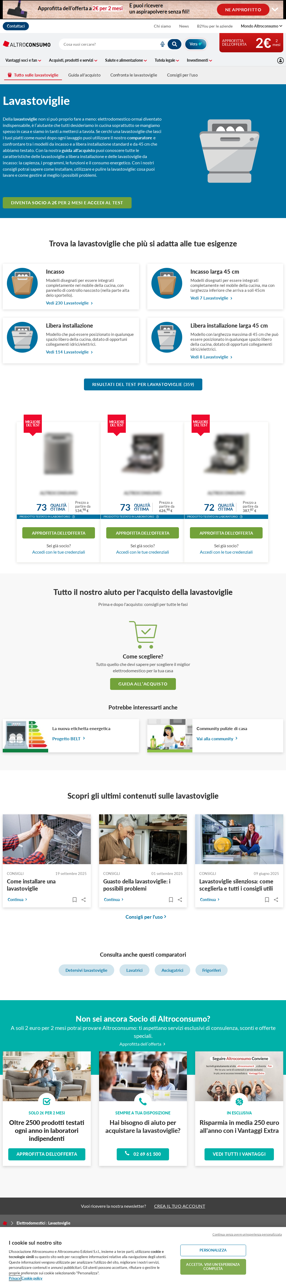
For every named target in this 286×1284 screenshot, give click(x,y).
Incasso (55, 271)
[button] (73, 517)
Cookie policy (31, 1278)
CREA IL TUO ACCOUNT (179, 1206)
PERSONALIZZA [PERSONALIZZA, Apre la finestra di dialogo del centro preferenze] (213, 1250)
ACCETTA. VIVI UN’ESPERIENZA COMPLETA (213, 1266)
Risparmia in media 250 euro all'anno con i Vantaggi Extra (239, 1126)
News (184, 26)
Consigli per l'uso (182, 74)
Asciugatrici (172, 970)
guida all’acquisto (142, 683)
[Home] (5, 1223)
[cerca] (102, 44)
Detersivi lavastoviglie (86, 970)
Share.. (84, 899)
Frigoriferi (211, 970)
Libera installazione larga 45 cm (229, 325)
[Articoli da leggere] (75, 899)
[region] (143, 1255)
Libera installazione (69, 325)
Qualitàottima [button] (58, 507)
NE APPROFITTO (243, 9)
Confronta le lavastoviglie (133, 74)
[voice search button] (160, 44)
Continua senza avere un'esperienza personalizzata (247, 1234)
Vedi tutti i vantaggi (239, 1154)
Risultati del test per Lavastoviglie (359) (143, 384)
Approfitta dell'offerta (58, 533)
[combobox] (120, 44)
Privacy (15, 1278)
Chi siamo (162, 26)
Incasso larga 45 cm (214, 271)
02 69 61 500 (143, 1153)
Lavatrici (134, 970)
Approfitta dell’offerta (143, 1043)
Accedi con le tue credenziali (58, 551)
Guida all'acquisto (84, 74)
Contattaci (16, 26)
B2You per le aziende (215, 26)
